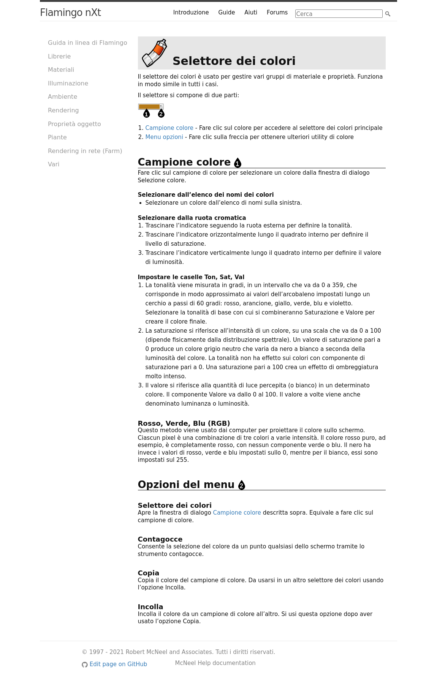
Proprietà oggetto (74, 124)
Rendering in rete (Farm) (85, 151)
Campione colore (169, 128)
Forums (277, 12)
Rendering (63, 110)
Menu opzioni (165, 137)
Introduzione (191, 12)
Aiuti (250, 12)
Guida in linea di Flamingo (87, 42)
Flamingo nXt (70, 12)
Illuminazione (68, 83)
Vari (54, 164)
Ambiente (62, 96)
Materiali (61, 69)
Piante (57, 137)
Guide (226, 12)
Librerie (59, 56)
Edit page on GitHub (114, 664)
